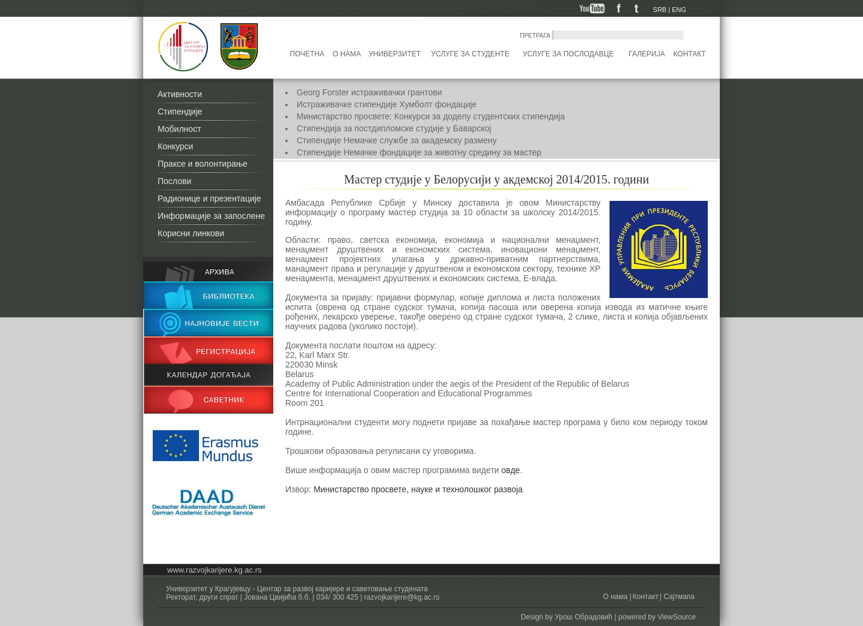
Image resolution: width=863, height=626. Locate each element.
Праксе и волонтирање (203, 163)
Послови (174, 181)
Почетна (307, 54)
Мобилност (179, 129)
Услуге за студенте (470, 54)
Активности (180, 94)
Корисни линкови (191, 233)
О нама (347, 54)
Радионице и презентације (209, 198)
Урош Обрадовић (583, 617)
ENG (679, 9)
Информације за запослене (211, 216)
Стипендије (180, 111)
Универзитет (395, 54)
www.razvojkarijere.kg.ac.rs (214, 569)
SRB (660, 9)
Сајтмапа (678, 596)
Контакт (690, 54)
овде (511, 470)
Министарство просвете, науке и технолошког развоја (419, 489)
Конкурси (175, 146)
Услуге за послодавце (568, 54)
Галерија (647, 54)
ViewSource (676, 617)
